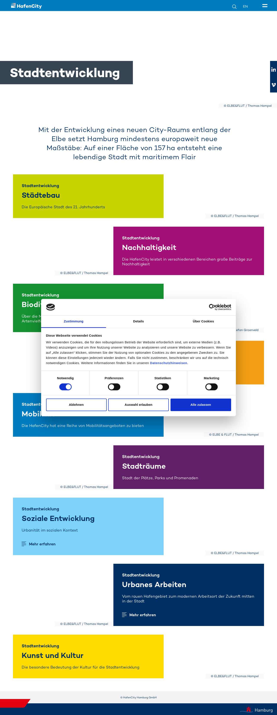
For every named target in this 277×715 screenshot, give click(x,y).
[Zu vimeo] (273, 84)
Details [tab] (138, 321)
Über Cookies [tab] (203, 321)
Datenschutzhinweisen (168, 363)
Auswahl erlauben (138, 405)
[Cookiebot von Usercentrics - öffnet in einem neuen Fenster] (212, 307)
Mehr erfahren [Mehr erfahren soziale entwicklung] (42, 543)
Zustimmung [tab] (74, 321)
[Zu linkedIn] (273, 69)
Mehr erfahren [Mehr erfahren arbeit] (142, 614)
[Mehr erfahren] (214, 526)
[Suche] (237, 6)
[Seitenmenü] (265, 6)
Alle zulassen (200, 405)
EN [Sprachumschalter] (245, 6)
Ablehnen (76, 405)
